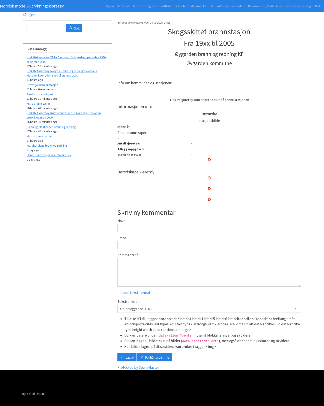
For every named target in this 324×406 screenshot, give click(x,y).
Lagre (129, 357)
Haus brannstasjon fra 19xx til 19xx (49, 155)
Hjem (110, 6)
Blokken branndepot (40, 94)
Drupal (40, 393)
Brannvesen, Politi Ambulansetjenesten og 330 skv (285, 6)
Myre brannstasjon (39, 103)
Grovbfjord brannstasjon (42, 85)
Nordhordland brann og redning (47, 145)
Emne (121, 238)
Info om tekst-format (133, 292)
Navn (121, 220)
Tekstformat (127, 301)
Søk (77, 28)
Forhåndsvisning (157, 357)
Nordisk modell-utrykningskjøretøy (32, 6)
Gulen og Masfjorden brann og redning (51, 127)
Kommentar (126, 255)
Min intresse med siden (227, 6)
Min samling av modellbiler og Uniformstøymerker (170, 6)
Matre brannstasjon (39, 136)
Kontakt (123, 6)
